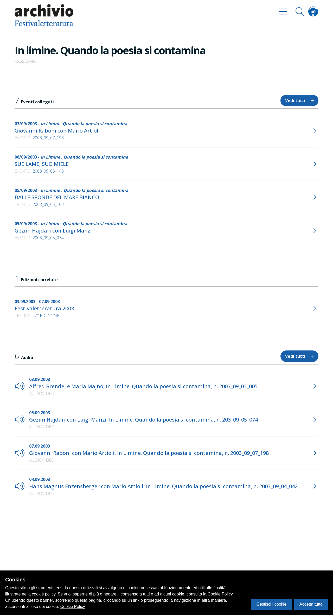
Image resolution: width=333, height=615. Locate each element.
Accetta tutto (311, 604)
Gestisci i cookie (271, 604)
